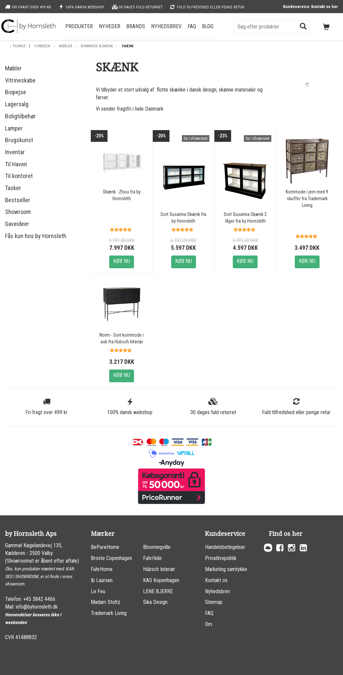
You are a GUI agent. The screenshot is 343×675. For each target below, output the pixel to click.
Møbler (65, 46)
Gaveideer (17, 223)
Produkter (79, 26)
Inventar (15, 152)
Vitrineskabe (20, 80)
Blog (207, 26)
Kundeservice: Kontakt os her (310, 6)
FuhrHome (102, 569)
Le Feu (98, 591)
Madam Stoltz (105, 602)
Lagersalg (16, 104)
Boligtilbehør (20, 116)
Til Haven (16, 164)
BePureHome (105, 547)
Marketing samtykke (226, 569)
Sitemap (213, 602)
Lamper (14, 128)
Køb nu (121, 261)
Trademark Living (109, 613)
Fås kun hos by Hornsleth (35, 235)
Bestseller (17, 200)
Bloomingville (156, 547)
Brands (135, 26)
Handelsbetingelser (225, 547)
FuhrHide (152, 558)
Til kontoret (19, 175)
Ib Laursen (102, 580)
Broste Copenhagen (111, 558)
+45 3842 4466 (39, 599)
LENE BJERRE (158, 591)
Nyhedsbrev (166, 26)
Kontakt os (216, 580)
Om (208, 624)
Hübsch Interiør (159, 569)
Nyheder (109, 26)
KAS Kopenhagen (161, 580)
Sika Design (155, 602)
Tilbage (19, 46)
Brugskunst (19, 140)
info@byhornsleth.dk (37, 607)
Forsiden (42, 46)
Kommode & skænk (97, 46)
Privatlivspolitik (220, 558)
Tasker (13, 187)
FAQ (192, 26)
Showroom (18, 211)
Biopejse (15, 92)
